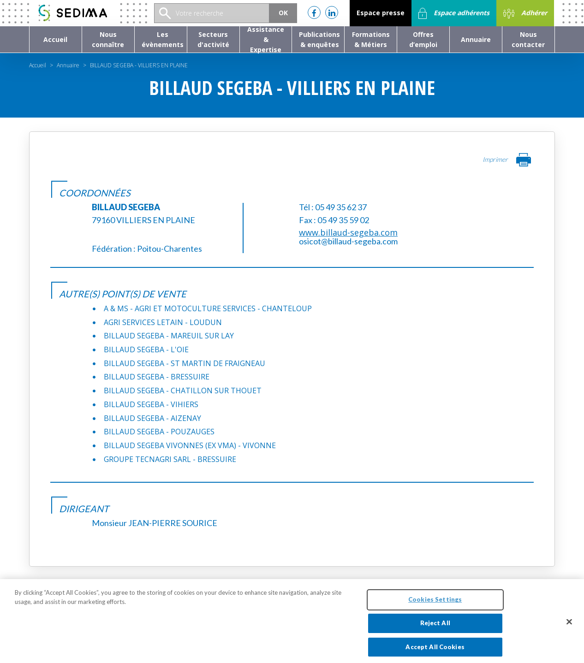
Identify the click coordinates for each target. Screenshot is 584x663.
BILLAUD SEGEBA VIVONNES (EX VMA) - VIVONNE (190, 445)
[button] (108, 39)
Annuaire (68, 65)
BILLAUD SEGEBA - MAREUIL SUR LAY (169, 336)
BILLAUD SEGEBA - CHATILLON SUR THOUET (183, 390)
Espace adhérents (453, 13)
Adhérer (525, 13)
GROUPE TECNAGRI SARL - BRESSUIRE (170, 459)
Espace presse (381, 12)
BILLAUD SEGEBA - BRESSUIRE (156, 377)
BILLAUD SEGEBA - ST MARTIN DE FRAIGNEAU (184, 363)
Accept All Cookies (434, 650)
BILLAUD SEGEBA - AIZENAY (152, 418)
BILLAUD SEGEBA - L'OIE (146, 349)
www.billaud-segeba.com (348, 232)
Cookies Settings (435, 603)
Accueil (37, 65)
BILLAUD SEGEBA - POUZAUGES (159, 431)
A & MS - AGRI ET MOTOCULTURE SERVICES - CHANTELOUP (208, 308)
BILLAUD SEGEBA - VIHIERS (151, 404)
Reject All (435, 626)
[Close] (569, 626)
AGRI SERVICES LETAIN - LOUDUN (163, 322)
